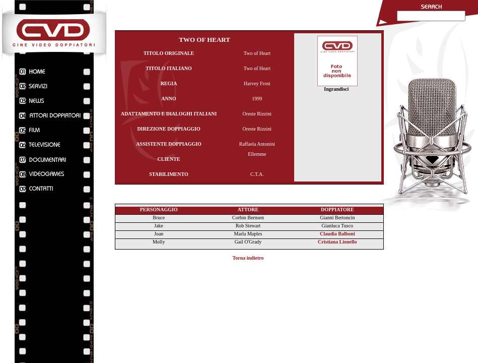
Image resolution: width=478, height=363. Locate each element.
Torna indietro (248, 258)
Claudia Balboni (337, 233)
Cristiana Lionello (337, 242)
